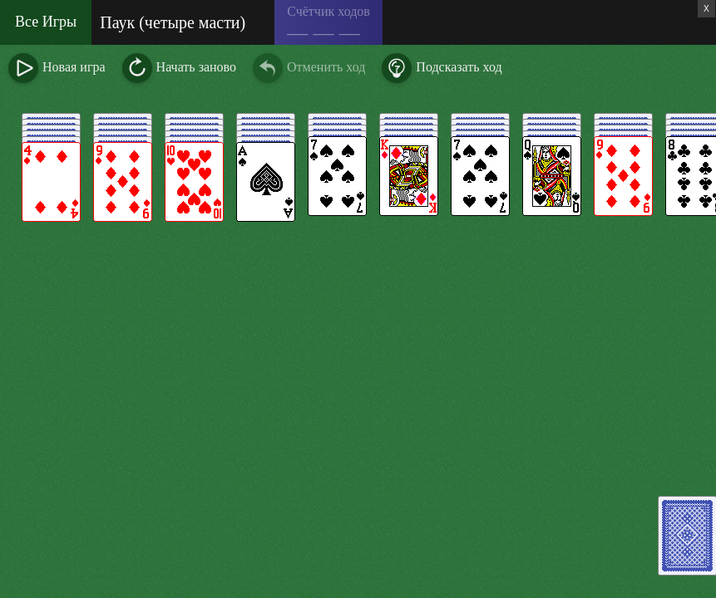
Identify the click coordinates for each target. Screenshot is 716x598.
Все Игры (46, 21)
